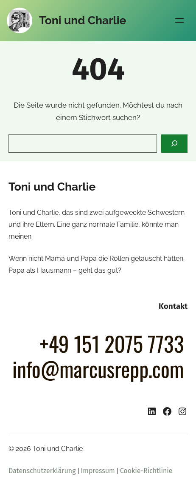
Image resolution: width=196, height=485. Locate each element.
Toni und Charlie (82, 20)
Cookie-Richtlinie (146, 471)
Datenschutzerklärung (42, 471)
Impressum (98, 471)
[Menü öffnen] (179, 20)
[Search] (174, 143)
